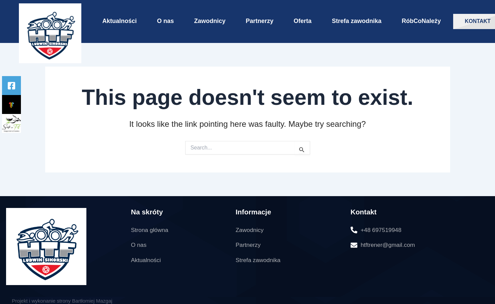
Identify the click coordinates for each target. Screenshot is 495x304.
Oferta (302, 21)
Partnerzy (259, 21)
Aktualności (119, 21)
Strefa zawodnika (356, 21)
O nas (165, 21)
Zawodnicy (209, 21)
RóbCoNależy (421, 21)
